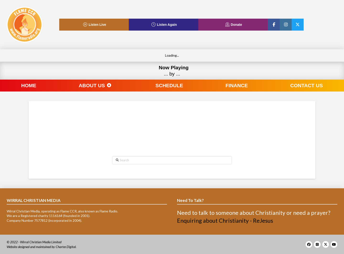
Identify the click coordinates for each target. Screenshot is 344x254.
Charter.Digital (66, 247)
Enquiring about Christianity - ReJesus (225, 220)
